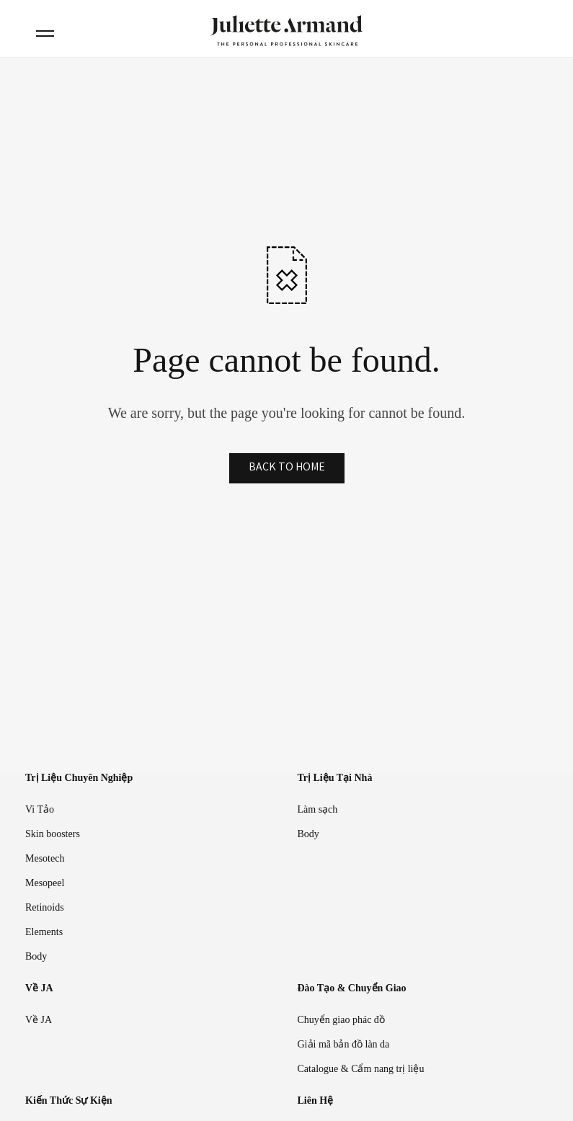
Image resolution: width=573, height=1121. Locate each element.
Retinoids (44, 907)
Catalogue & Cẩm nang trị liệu (361, 1068)
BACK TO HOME (287, 468)
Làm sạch (318, 809)
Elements (44, 931)
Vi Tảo (39, 809)
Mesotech (44, 858)
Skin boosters (52, 834)
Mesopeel (44, 882)
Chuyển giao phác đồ (341, 1019)
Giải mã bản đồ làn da (344, 1044)
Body (36, 956)
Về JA (38, 1019)
